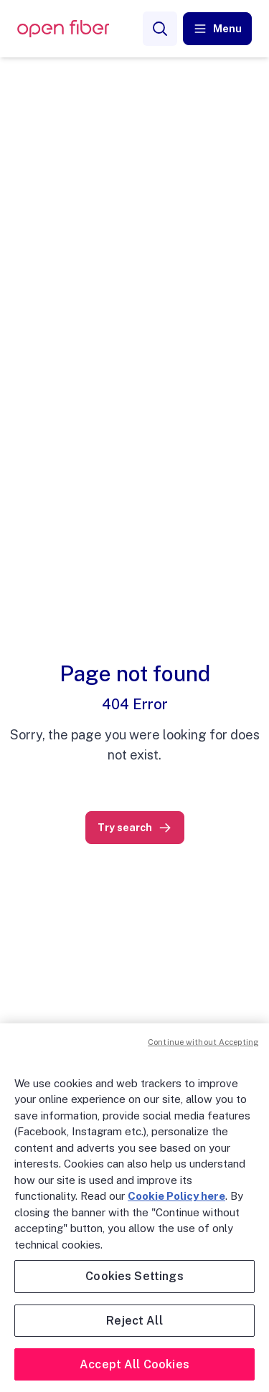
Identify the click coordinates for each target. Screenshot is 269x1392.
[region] (134, 1207)
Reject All (134, 1320)
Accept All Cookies (134, 1364)
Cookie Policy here (176, 1196)
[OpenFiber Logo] (63, 29)
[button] (217, 28)
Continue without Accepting (203, 1042)
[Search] (160, 28)
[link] (134, 827)
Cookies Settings (134, 1276)
